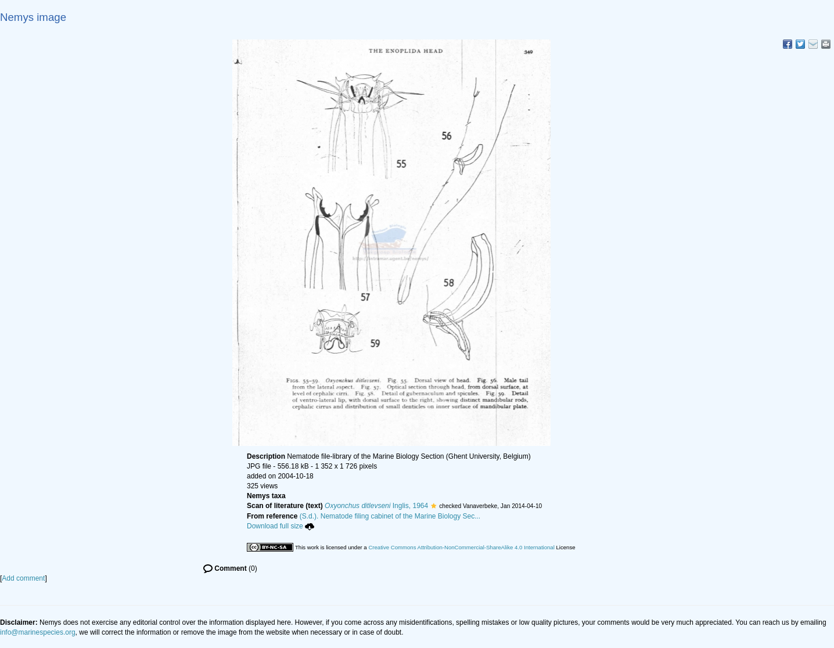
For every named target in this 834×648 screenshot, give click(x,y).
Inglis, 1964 (376, 506)
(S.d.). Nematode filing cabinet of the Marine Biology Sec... (390, 516)
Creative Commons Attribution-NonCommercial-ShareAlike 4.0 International (461, 547)
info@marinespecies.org (38, 632)
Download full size (280, 526)
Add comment (23, 578)
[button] (433, 506)
